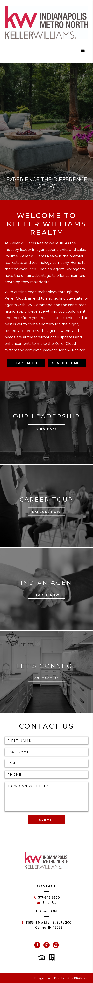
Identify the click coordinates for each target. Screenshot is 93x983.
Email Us (46, 902)
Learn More (26, 363)
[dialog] (83, 50)
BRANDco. (81, 978)
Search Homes (67, 363)
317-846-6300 (47, 897)
